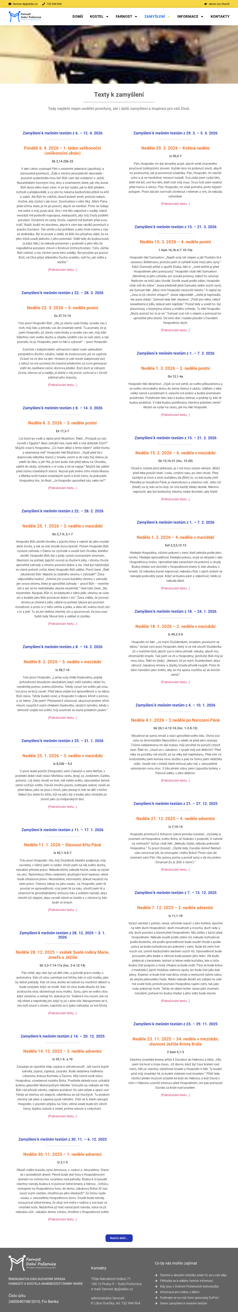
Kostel (99, 16)
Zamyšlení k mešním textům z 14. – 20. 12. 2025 (63, 1036)
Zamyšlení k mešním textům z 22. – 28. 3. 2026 (62, 292)
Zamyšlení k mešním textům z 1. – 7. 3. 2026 (175, 353)
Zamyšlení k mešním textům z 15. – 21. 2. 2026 (175, 438)
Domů (78, 16)
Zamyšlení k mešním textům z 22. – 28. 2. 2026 (62, 511)
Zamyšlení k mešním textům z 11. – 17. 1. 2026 (62, 829)
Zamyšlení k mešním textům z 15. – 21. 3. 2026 (175, 226)
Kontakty (220, 16)
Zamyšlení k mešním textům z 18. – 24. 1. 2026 (175, 611)
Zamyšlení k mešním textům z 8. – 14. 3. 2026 (62, 408)
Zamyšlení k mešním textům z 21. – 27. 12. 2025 (175, 803)
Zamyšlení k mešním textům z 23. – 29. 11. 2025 (175, 1024)
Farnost (127, 16)
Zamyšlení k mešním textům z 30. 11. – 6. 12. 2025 (62, 1139)
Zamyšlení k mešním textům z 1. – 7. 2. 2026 (175, 522)
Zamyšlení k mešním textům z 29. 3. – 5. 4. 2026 (175, 133)
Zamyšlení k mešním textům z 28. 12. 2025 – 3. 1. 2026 (62, 935)
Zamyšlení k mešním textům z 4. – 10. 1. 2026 (175, 705)
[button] (119, 1238)
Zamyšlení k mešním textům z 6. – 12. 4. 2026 (62, 133)
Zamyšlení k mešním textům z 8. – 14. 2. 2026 (62, 646)
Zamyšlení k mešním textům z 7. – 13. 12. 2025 (175, 892)
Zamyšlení (157, 16)
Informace (190, 16)
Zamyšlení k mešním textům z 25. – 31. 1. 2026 (62, 740)
